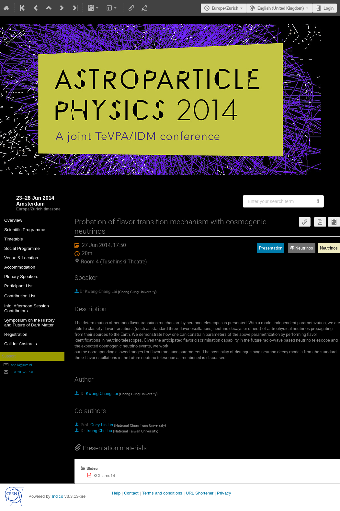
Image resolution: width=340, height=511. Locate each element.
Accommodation (19, 267)
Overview (13, 220)
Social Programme (22, 248)
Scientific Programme (24, 229)
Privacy (224, 493)
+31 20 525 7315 (23, 372)
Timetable (13, 239)
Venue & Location (21, 257)
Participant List (18, 285)
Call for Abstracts (20, 343)
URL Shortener (199, 493)
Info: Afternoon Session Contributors (26, 308)
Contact (131, 493)
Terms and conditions (162, 493)
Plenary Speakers (21, 276)
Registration (15, 334)
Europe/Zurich (225, 8)
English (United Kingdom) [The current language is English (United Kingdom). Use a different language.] (280, 8)
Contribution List (19, 295)
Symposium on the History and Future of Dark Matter (29, 322)
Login (328, 8)
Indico (57, 496)
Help (116, 493)
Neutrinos (329, 248)
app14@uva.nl (21, 365)
